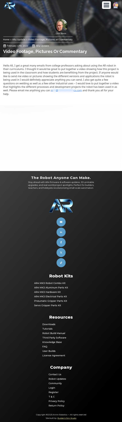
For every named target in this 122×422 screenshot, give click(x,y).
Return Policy (56, 405)
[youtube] (61, 222)
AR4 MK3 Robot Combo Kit (49, 283)
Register (53, 392)
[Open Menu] (106, 5)
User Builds (49, 351)
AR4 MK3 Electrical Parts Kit (50, 296)
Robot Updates (57, 378)
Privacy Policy (57, 401)
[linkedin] (61, 232)
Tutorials (47, 328)
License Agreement (53, 355)
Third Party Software (54, 337)
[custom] (61, 252)
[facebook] (61, 242)
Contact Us (55, 374)
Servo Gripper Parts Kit (47, 305)
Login (52, 387)
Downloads (48, 324)
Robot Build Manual (53, 333)
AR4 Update (19, 39)
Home (6, 39)
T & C (52, 396)
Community (55, 383)
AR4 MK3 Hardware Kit (47, 292)
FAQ (44, 346)
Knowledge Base (52, 342)
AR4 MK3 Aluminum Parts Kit (51, 287)
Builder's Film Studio (66, 418)
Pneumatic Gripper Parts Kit (50, 301)
